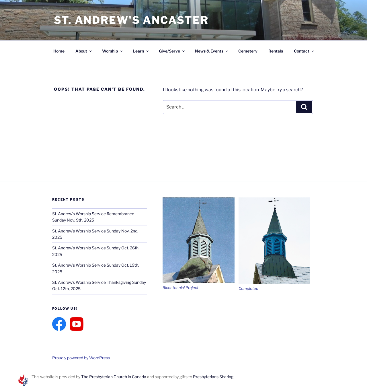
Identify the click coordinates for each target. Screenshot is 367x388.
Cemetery (247, 51)
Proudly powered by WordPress (81, 357)
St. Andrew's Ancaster (131, 20)
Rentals (275, 51)
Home (59, 51)
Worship (112, 51)
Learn (141, 51)
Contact (304, 51)
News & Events (212, 51)
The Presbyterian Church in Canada (113, 376)
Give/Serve (172, 51)
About (84, 51)
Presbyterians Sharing (213, 376)
